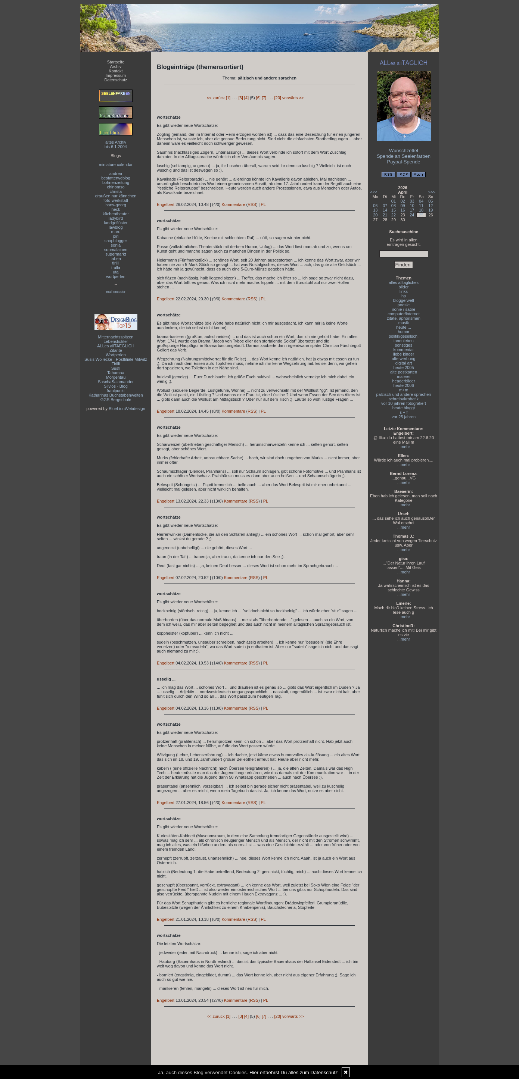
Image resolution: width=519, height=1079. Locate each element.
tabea (116, 258)
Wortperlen (116, 355)
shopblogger (116, 240)
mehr (405, 446)
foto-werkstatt (115, 200)
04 (421, 201)
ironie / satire (404, 309)
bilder (404, 287)
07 (385, 205)
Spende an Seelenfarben (404, 156)
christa (116, 191)
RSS (252, 204)
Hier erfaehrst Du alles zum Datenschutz (293, 1072)
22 (393, 215)
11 (421, 205)
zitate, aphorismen (403, 318)
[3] (241, 98)
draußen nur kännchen (116, 196)
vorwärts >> (293, 98)
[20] (277, 98)
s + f (403, 412)
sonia (116, 245)
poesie (404, 305)
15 (393, 210)
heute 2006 (403, 385)
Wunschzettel (403, 150)
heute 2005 (403, 367)
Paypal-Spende (403, 162)
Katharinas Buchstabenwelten (115, 395)
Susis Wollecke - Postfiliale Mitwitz (115, 359)
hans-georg (115, 205)
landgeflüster (116, 223)
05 (430, 201)
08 (393, 205)
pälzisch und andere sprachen (403, 394)
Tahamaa (115, 372)
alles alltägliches (404, 282)
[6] (258, 98)
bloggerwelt (403, 300)
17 (412, 210)
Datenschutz (115, 80)
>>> (431, 192)
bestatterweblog (115, 178)
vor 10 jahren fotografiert (403, 403)
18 (421, 210)
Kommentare (233, 204)
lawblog (115, 227)
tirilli (115, 263)
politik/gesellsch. (404, 336)
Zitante (115, 350)
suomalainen (115, 249)
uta (115, 272)
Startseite (115, 62)
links (404, 291)
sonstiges (403, 345)
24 (412, 215)
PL (263, 204)
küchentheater (116, 214)
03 (412, 201)
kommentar (403, 349)
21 (385, 215)
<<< (373, 192)
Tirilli (116, 364)
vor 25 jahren (404, 417)
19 (430, 210)
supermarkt (115, 254)
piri (116, 236)
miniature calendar (116, 164)
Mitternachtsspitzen (116, 337)
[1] (228, 98)
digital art (403, 363)
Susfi (115, 368)
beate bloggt (403, 408)
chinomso (115, 187)
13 (375, 210)
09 (402, 205)
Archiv (116, 66)
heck (115, 209)
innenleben (404, 340)
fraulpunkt (116, 390)
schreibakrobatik (404, 399)
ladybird (116, 218)
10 (412, 205)
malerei (403, 376)
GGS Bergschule (115, 399)
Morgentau (116, 377)
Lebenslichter (115, 341)
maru (115, 231)
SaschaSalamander (116, 381)
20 (375, 215)
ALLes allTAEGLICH (115, 346)
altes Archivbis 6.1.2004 (116, 144)
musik (403, 322)
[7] (264, 98)
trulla (115, 267)
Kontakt (115, 71)
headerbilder (403, 381)
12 (430, 205)
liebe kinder (403, 354)
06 (375, 205)
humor (403, 331)
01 (393, 201)
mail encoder (115, 292)
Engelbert (165, 204)
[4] (246, 98)
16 (402, 210)
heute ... (403, 327)
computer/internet (404, 314)
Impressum (116, 75)
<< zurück (216, 98)
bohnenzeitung (115, 182)
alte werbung (404, 358)
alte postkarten (403, 372)
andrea (115, 173)
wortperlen (115, 276)
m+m (403, 390)
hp (403, 296)
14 (385, 210)
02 (402, 201)
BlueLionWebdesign (127, 408)
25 (421, 215)
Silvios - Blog (116, 386)
